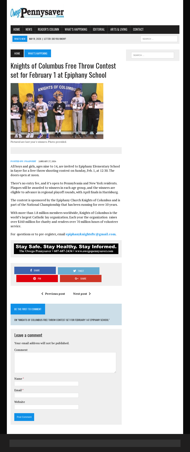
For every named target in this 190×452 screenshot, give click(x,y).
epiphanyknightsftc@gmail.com (89, 234)
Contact (137, 29)
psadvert (29, 161)
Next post (82, 286)
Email (17, 382)
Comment (20, 342)
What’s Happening (75, 29)
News (27, 29)
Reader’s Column (47, 29)
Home (15, 29)
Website (18, 394)
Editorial (98, 29)
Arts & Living (117, 29)
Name (17, 371)
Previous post (53, 286)
